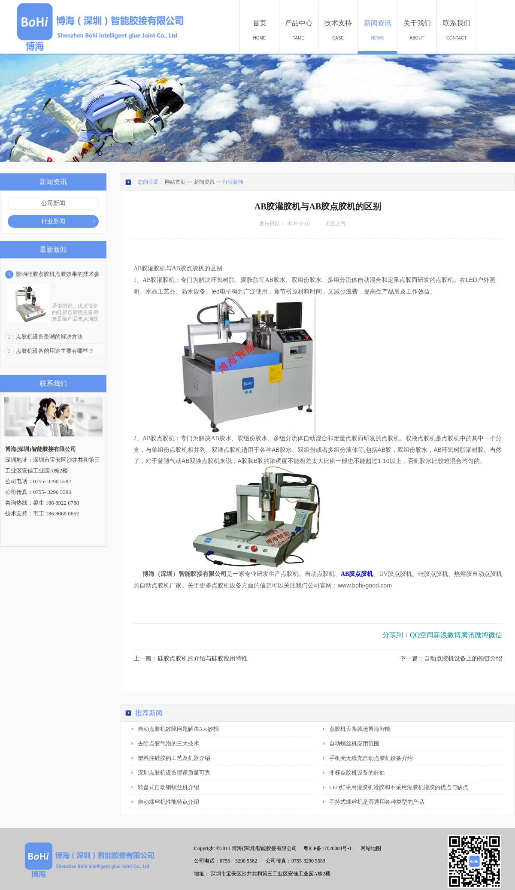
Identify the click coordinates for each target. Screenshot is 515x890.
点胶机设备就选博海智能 (360, 729)
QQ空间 (421, 635)
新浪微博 (447, 635)
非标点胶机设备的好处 (357, 772)
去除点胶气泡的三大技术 (168, 743)
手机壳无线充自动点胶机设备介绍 (371, 758)
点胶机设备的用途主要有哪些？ (55, 351)
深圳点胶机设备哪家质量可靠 (174, 772)
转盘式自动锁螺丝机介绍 (168, 787)
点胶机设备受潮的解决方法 (49, 336)
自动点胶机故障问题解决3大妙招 (178, 729)
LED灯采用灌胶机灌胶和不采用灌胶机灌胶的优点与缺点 (398, 787)
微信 (495, 635)
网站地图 (369, 848)
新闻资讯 (204, 182)
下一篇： (451, 658)
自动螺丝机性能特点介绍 (168, 802)
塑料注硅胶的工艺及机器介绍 (174, 758)
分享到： (396, 635)
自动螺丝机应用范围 (354, 743)
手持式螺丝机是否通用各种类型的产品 (376, 802)
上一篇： (190, 658)
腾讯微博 (474, 635)
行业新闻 (233, 182)
